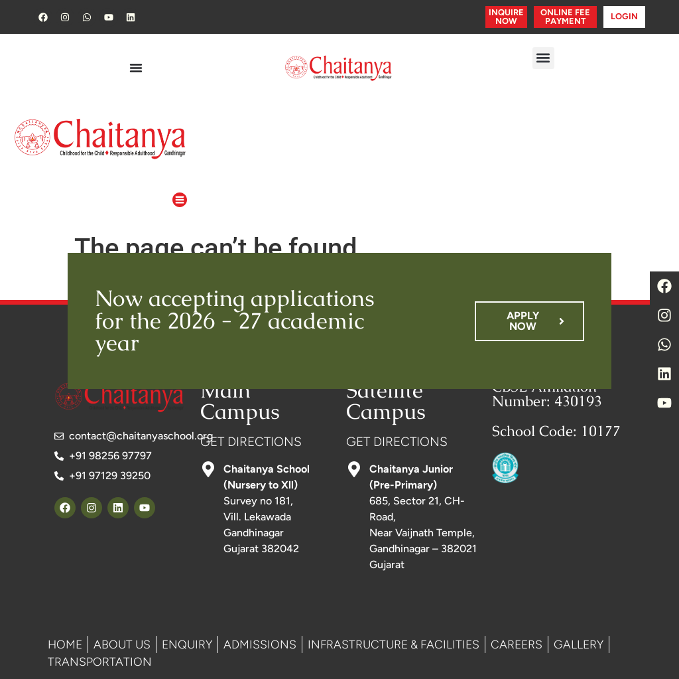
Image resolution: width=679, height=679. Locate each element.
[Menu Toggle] (136, 67)
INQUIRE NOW (506, 16)
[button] (543, 58)
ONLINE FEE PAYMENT (565, 16)
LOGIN (624, 16)
